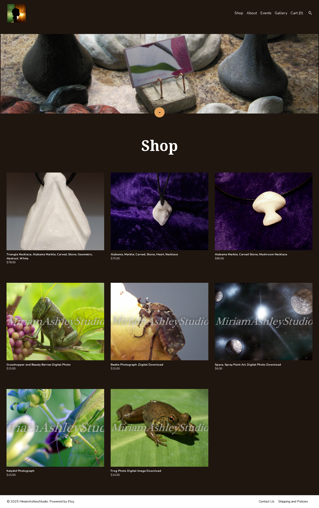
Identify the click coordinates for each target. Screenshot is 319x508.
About (252, 13)
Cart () (297, 13)
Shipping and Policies (293, 501)
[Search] (310, 13)
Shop (239, 13)
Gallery (281, 13)
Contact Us (266, 501)
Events (265, 13)
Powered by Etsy (61, 501)
